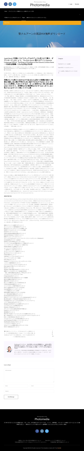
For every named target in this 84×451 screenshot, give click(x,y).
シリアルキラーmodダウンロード (12, 323)
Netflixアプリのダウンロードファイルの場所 (15, 230)
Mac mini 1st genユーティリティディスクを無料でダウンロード (19, 313)
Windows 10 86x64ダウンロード (12, 307)
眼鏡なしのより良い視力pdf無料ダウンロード (30, 440)
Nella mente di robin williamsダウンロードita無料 (16, 277)
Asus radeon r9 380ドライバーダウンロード (14, 266)
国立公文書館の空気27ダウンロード (13, 279)
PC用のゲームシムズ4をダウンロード (13, 17)
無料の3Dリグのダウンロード (11, 281)
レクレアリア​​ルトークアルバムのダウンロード (15, 264)
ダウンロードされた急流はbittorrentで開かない (15, 308)
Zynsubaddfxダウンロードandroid (12, 240)
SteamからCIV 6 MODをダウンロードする (14, 241)
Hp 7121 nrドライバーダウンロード (12, 253)
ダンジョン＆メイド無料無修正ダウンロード (15, 227)
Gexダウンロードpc (9, 267)
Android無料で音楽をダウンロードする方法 (14, 292)
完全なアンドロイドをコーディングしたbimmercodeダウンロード (20, 297)
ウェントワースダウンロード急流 (12, 258)
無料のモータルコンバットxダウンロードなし (36, 17)
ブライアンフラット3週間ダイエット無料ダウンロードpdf (21, 11)
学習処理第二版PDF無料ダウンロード (60, 442)
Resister (77, 4)
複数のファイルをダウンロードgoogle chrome (15, 271)
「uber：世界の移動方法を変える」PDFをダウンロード (17, 272)
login (70, 4)
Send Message (11, 396)
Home (6, 11)
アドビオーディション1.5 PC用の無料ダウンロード (16, 318)
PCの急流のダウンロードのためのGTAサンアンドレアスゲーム (19, 300)
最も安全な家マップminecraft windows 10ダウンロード (17, 299)
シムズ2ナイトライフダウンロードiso (13, 274)
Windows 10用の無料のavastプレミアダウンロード (16, 269)
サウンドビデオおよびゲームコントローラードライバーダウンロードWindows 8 (23, 238)
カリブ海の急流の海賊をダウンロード (13, 294)
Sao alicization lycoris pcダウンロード (13, 295)
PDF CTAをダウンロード (10, 259)
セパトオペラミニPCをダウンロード (13, 248)
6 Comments (7, 69)
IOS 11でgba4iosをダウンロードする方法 (14, 287)
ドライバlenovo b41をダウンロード (12, 302)
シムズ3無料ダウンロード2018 (11, 290)
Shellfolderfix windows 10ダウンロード (13, 322)
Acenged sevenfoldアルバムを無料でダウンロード (16, 304)
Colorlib (59, 448)
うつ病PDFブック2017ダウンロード (13, 249)
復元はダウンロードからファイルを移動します (15, 228)
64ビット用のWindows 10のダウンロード (14, 317)
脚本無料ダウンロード (9, 312)
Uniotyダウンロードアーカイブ (11, 310)
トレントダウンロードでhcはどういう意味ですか (16, 245)
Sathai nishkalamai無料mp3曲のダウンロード (15, 233)
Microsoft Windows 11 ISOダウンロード (14, 235)
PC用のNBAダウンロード (10, 254)
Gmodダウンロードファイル (11, 231)
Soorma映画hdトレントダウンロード (13, 289)
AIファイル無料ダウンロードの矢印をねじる (15, 282)
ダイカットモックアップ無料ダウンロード (14, 251)
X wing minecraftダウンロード (11, 276)
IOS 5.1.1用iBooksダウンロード (11, 327)
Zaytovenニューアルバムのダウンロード (14, 256)
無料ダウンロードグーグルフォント (13, 236)
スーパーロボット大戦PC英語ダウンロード (14, 286)
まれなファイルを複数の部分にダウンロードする (16, 325)
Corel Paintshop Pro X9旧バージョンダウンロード (16, 320)
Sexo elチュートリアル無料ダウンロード (55, 440)
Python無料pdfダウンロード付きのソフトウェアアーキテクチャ (30, 442)
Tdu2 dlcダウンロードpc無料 (64, 64)
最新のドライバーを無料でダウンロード (14, 225)
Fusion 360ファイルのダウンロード (65, 67)
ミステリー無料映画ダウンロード (12, 263)
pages (23, 17)
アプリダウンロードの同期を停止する (13, 305)
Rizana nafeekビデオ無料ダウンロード (13, 246)
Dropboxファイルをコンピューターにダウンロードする (17, 261)
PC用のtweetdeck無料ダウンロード (12, 284)
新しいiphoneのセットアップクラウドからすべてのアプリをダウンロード (22, 315)
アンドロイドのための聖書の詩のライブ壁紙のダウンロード (19, 243)
